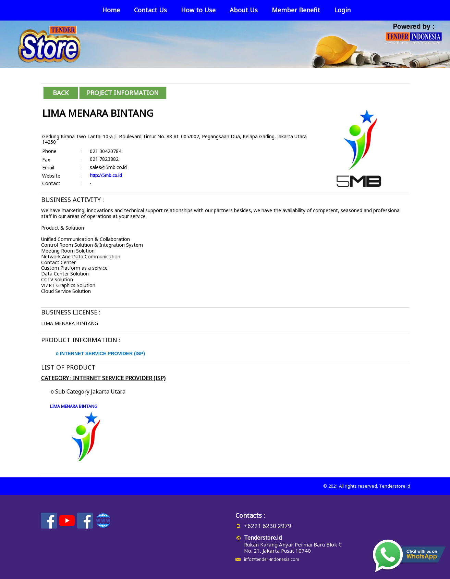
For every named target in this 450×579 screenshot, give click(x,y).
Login (342, 10)
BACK (61, 93)
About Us (244, 10)
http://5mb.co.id (106, 175)
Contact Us (150, 10)
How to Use (198, 10)
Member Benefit (296, 10)
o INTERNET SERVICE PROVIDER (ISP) (100, 353)
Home (111, 10)
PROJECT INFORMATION (123, 93)
